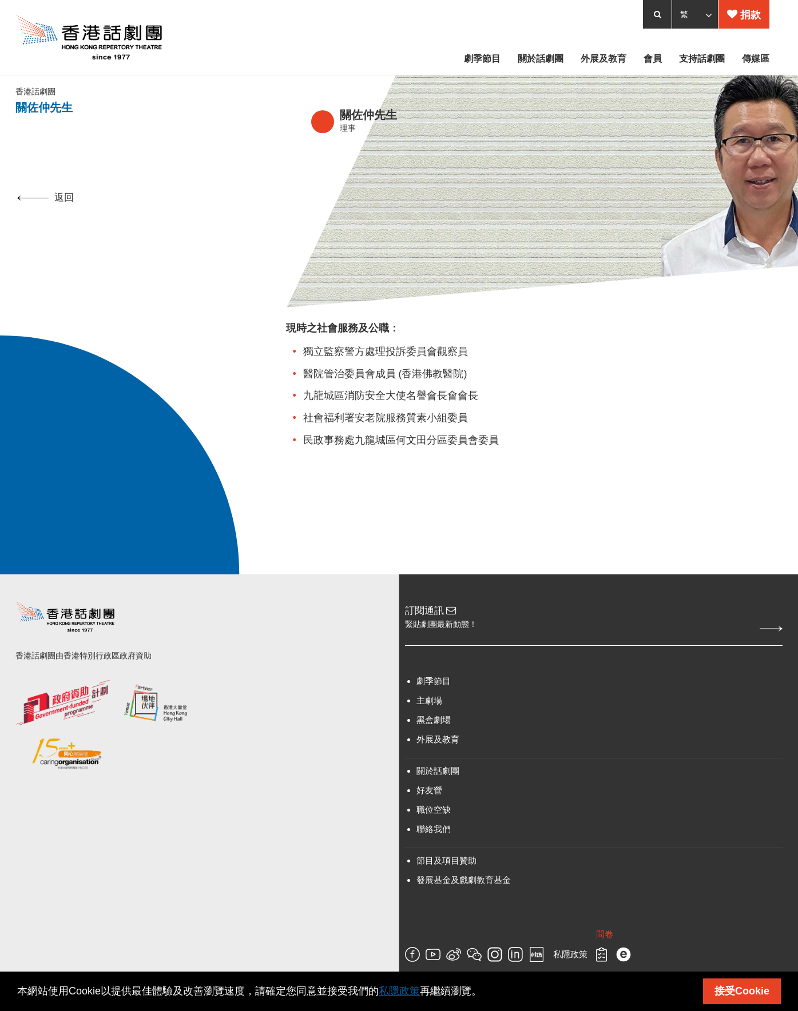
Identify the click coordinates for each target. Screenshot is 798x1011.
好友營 (429, 814)
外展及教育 (437, 763)
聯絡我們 (433, 853)
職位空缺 (433, 833)
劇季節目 (433, 705)
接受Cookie (741, 991)
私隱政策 (399, 991)
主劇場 (429, 724)
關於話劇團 (437, 795)
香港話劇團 (37, 109)
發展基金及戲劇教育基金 (463, 904)
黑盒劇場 (433, 744)
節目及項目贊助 (446, 884)
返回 (45, 220)
